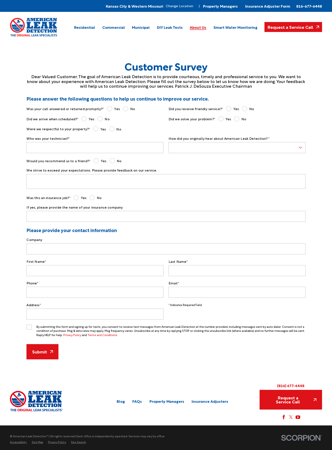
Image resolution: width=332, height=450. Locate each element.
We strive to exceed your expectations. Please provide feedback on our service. (91, 170)
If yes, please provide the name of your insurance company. (74, 207)
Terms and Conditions (102, 335)
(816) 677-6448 (290, 385)
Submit (42, 351)
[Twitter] (291, 417)
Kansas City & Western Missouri (134, 6)
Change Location (179, 5)
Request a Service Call (293, 27)
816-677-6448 (309, 6)
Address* (33, 305)
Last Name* (178, 261)
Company (34, 240)
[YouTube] (298, 417)
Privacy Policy (72, 335)
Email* (174, 283)
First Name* (36, 261)
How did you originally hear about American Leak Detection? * (219, 138)
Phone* (32, 283)
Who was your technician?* (48, 138)
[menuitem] (84, 27)
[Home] (34, 27)
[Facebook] (283, 417)
